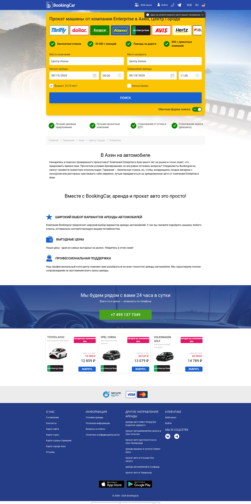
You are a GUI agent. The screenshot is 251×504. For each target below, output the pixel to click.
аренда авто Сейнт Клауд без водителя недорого (140, 423)
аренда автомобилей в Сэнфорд (142, 467)
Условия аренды (94, 417)
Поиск (125, 98)
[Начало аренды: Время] (112, 75)
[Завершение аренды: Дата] (152, 75)
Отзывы (50, 452)
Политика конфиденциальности (103, 434)
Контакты (51, 423)
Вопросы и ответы (95, 429)
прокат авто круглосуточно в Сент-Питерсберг (140, 441)
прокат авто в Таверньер (138, 472)
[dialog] (245, 498)
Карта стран (52, 434)
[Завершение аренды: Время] (190, 75)
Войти (163, 5)
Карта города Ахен (56, 446)
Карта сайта (52, 429)
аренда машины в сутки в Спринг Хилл (142, 450)
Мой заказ (143, 5)
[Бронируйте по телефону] (173, 4)
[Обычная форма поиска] (196, 109)
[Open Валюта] (189, 4)
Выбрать (87, 369)
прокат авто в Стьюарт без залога (139, 459)
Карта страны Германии (58, 440)
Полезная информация (98, 423)
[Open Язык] (196, 4)
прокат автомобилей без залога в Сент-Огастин (143, 432)
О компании (52, 417)
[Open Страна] (203, 4)
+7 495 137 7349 (125, 314)
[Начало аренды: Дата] (74, 75)
